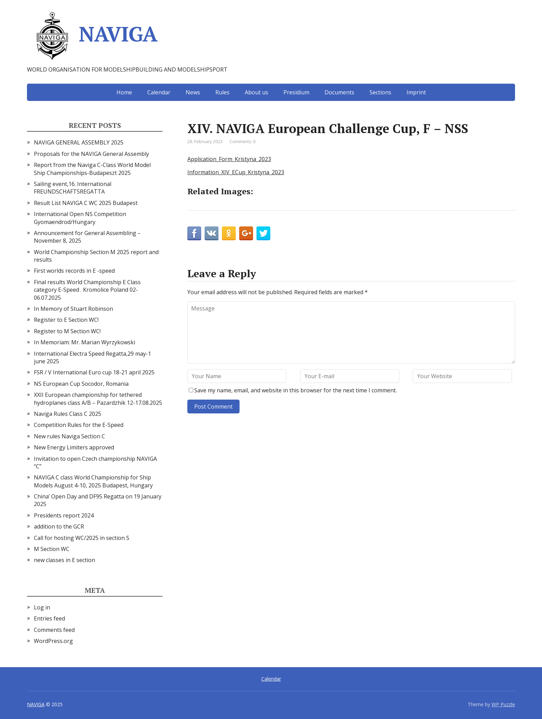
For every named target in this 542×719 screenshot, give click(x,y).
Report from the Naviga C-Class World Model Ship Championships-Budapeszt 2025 (92, 168)
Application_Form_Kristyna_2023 (229, 159)
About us (256, 92)
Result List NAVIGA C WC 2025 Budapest (86, 203)
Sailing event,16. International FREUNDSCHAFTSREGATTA (72, 187)
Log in (42, 607)
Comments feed (54, 630)
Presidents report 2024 (64, 515)
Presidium (296, 92)
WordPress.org (53, 641)
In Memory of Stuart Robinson (73, 308)
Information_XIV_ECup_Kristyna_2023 (235, 172)
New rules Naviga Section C (69, 436)
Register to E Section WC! (66, 320)
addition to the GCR (59, 526)
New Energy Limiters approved (74, 447)
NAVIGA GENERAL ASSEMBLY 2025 (78, 142)
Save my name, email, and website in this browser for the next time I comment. (295, 390)
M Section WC (51, 549)
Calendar (158, 92)
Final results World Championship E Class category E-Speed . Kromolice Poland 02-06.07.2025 (87, 289)
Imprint (416, 92)
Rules (222, 92)
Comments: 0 (242, 141)
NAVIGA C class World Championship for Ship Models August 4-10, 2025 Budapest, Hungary (93, 481)
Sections (380, 92)
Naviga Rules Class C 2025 (67, 414)
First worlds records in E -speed (74, 270)
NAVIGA (92, 36)
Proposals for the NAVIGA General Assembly (91, 154)
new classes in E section (64, 560)
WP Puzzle (503, 704)
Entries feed (49, 618)
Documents (339, 92)
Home (124, 92)
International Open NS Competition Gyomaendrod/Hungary (80, 217)
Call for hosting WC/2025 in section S (81, 538)
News (193, 92)
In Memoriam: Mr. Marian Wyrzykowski (84, 342)
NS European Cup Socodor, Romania (81, 383)
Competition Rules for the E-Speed (78, 425)
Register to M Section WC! (67, 331)
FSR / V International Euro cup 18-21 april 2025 (94, 372)
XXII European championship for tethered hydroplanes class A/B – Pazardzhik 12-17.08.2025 (98, 398)
